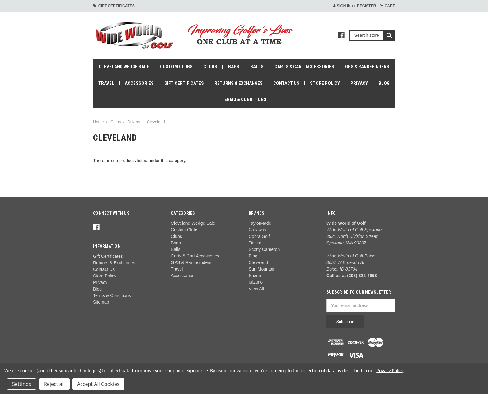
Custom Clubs (176, 67)
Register (366, 6)
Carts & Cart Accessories (304, 67)
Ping (253, 255)
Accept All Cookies (98, 384)
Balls (257, 67)
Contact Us (286, 83)
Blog (384, 83)
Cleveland (156, 121)
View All (256, 288)
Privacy (359, 83)
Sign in (342, 6)
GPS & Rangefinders (367, 67)
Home (98, 121)
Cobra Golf (259, 236)
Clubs (210, 67)
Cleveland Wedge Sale (124, 67)
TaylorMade (260, 223)
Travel (106, 83)
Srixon (255, 275)
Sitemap (101, 302)
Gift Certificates (114, 6)
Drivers (133, 121)
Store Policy (325, 83)
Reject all (54, 384)
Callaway (257, 229)
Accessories (139, 83)
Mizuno (256, 282)
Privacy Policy (389, 370)
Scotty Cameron (264, 249)
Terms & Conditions (244, 99)
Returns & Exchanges (238, 83)
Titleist (255, 242)
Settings (21, 384)
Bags (233, 67)
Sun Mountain (262, 269)
